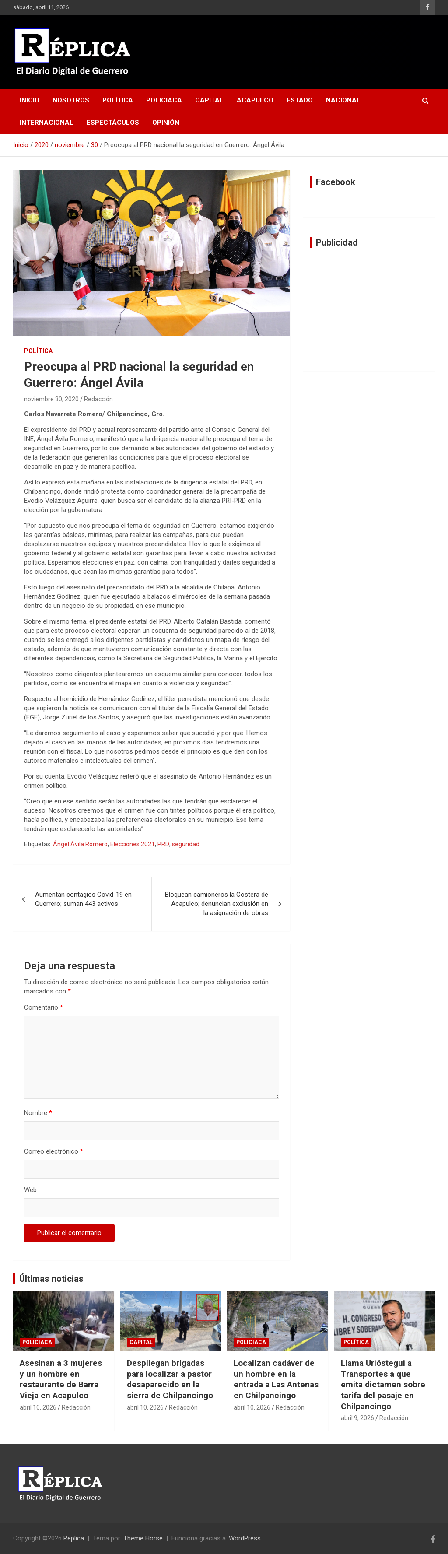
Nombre (38, 1113)
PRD (163, 844)
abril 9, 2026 (357, 1417)
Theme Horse (143, 1538)
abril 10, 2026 (38, 1407)
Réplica (73, 1538)
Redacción (98, 399)
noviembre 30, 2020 (51, 399)
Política (117, 100)
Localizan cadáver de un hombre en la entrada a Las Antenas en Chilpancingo (276, 1379)
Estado (300, 100)
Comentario (43, 1007)
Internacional (47, 122)
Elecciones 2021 (132, 844)
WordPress (245, 1538)
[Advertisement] (369, 309)
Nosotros (70, 100)
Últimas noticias (51, 1278)
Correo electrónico (53, 1151)
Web (30, 1190)
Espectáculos (113, 122)
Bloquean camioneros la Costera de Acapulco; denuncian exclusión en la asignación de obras (216, 904)
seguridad (186, 844)
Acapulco (255, 100)
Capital (209, 100)
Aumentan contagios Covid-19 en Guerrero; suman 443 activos (83, 899)
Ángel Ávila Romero (80, 844)
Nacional (343, 100)
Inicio (29, 100)
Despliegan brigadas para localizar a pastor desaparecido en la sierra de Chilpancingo (170, 1379)
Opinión (165, 122)
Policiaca (164, 100)
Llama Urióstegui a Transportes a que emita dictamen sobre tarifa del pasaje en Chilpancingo (383, 1384)
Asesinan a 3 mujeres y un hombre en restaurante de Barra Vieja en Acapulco (61, 1379)
